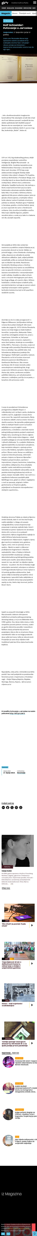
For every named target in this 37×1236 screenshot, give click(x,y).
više (12, 884)
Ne (8, 1234)
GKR (33, 8)
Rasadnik (19, 8)
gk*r (5, 3)
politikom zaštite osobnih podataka (18, 1228)
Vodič (4, 8)
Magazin (10, 8)
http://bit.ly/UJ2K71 (17, 713)
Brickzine (27, 8)
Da (3, 1234)
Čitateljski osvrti (25, 13)
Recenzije (9, 21)
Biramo (14, 13)
